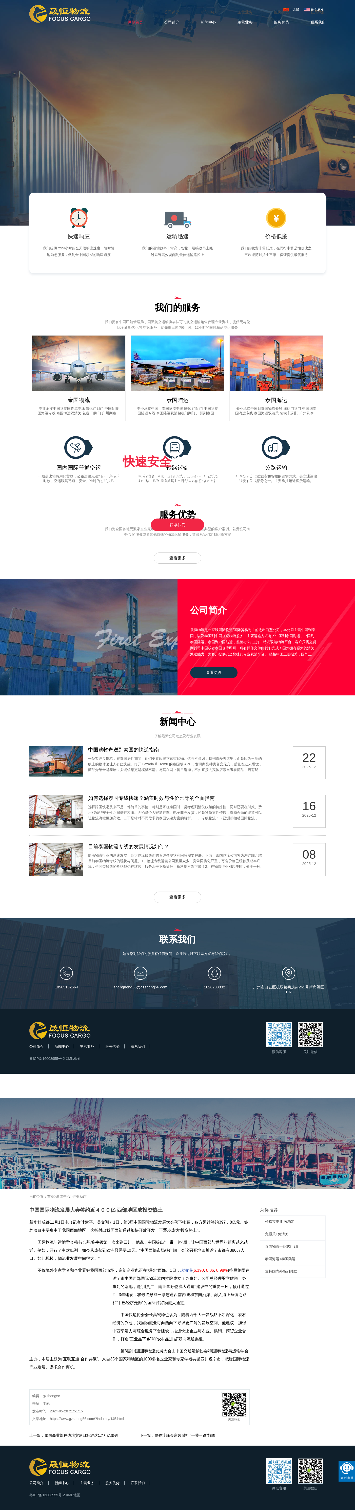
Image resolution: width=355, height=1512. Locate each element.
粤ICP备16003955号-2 (47, 1060)
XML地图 (73, 1060)
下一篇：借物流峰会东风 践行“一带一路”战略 (177, 1437)
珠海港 (186, 1272)
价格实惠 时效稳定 (279, 1223)
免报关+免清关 (276, 1236)
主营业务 (87, 1048)
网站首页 (135, 12)
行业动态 (79, 1198)
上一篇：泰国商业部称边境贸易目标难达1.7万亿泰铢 (73, 1437)
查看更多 (177, 558)
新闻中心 (62, 1048)
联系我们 (177, 525)
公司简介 (36, 1048)
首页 (50, 1198)
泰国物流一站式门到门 (283, 1248)
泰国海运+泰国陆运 (280, 1261)
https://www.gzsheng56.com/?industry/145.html (87, 1420)
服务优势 (112, 1048)
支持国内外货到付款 (281, 1273)
